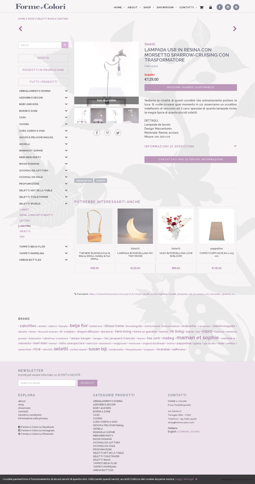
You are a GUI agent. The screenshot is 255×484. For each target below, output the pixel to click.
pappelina (184, 343)
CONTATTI (186, 7)
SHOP (147, 7)
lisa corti (153, 338)
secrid (47, 349)
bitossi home (114, 326)
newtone (134, 343)
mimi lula (92, 343)
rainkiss (230, 343)
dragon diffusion (88, 331)
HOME (118, 7)
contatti (23, 411)
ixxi (198, 331)
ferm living (123, 331)
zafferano (178, 349)
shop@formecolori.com (181, 422)
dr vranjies (67, 331)
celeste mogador (223, 326)
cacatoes (204, 326)
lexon (141, 338)
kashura (219, 331)
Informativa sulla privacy (33, 418)
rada (221, 343)
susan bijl (97, 348)
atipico (52, 326)
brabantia (189, 326)
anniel (42, 326)
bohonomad (152, 326)
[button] (66, 91)
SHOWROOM (165, 7)
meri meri (40, 343)
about (22, 401)
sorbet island (78, 349)
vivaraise (163, 349)
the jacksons (134, 349)
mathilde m (228, 338)
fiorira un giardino (145, 331)
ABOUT (133, 7)
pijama (197, 343)
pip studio (210, 343)
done (32, 331)
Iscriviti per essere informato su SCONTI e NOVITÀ (127, 372)
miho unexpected (71, 343)
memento (24, 343)
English (184, 431)
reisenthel (24, 349)
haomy (163, 331)
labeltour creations (56, 338)
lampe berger (81, 338)
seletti (61, 349)
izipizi (207, 331)
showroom (24, 408)
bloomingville (134, 326)
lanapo (97, 338)
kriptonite (35, 338)
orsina (171, 343)
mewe (53, 343)
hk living (177, 331)
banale (63, 326)
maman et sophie (198, 337)
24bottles (28, 326)
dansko (22, 331)
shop (21, 404)
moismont (105, 343)
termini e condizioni (29, 414)
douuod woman (47, 331)
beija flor (79, 325)
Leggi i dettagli (184, 479)
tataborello (116, 349)
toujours (149, 349)
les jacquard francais (119, 338)
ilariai (190, 331)
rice (37, 349)
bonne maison (171, 326)
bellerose (96, 326)
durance (107, 331)
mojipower (120, 343)
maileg (168, 338)
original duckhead (154, 343)
